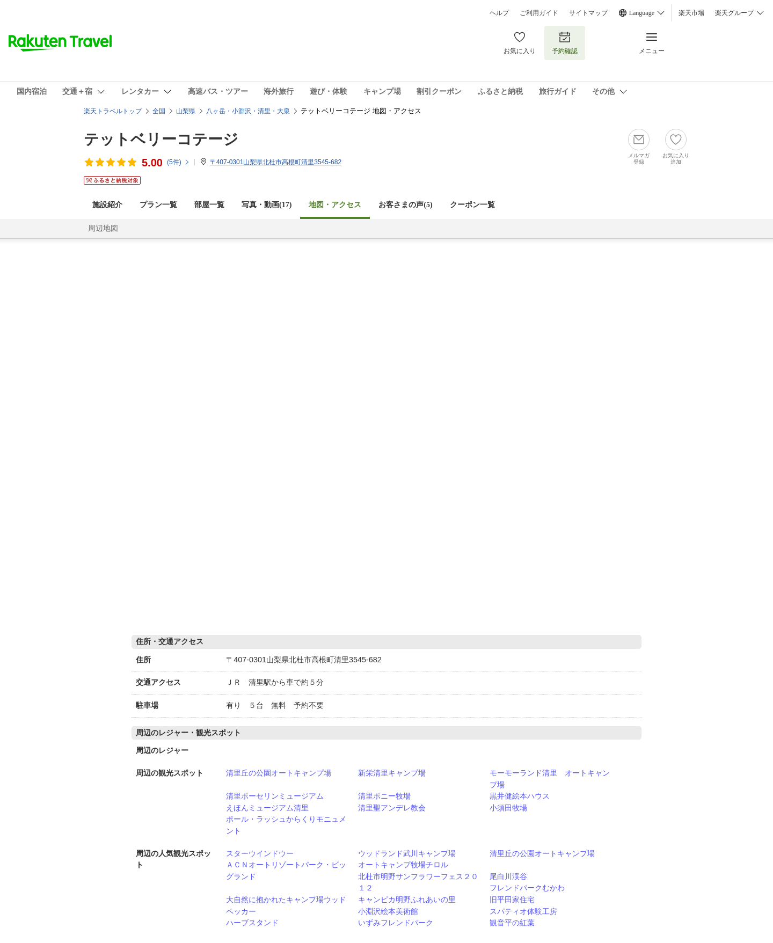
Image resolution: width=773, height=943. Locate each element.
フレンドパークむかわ (527, 887)
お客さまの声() (405, 205)
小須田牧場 (508, 807)
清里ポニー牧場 (384, 796)
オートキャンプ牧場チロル (403, 864)
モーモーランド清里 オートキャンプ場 (550, 779)
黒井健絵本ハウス (520, 796)
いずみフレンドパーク (395, 922)
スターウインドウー (260, 853)
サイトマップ (588, 13)
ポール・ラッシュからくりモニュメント (286, 825)
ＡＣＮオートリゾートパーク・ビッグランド (286, 870)
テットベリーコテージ (161, 139)
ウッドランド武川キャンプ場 (407, 853)
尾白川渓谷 (508, 876)
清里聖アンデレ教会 (392, 807)
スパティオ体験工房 (523, 911)
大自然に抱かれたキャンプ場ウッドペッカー (286, 905)
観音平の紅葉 (512, 922)
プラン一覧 (158, 205)
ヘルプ (499, 13)
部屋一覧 (209, 205)
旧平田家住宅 (512, 899)
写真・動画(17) (266, 205)
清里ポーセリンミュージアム (275, 796)
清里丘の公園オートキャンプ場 (278, 773)
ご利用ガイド (539, 13)
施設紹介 (107, 205)
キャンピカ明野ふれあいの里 (407, 899)
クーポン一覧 (472, 205)
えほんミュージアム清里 (267, 807)
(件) (178, 162)
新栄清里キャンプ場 (392, 773)
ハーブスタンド (252, 922)
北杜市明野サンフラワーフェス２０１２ (418, 882)
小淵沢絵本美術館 (388, 911)
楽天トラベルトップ (113, 111)
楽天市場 (691, 13)
